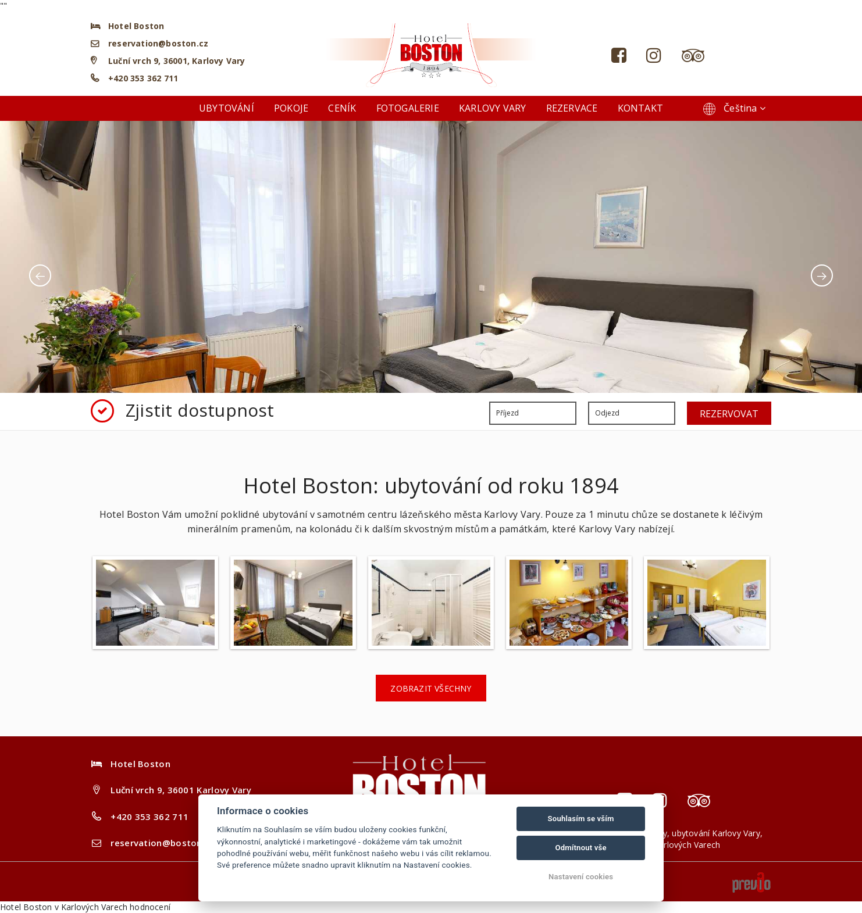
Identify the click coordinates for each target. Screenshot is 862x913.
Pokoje (291, 108)
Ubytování (226, 108)
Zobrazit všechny (430, 688)
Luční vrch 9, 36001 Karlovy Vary (181, 790)
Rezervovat (729, 413)
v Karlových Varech (91, 906)
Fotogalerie (407, 108)
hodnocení (150, 906)
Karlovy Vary (492, 108)
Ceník (342, 108)
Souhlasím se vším (581, 818)
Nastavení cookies (580, 876)
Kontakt (640, 108)
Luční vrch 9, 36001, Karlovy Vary (176, 60)
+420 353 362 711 (143, 78)
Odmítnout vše (580, 847)
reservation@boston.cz (158, 43)
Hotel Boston (26, 906)
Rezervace (572, 108)
